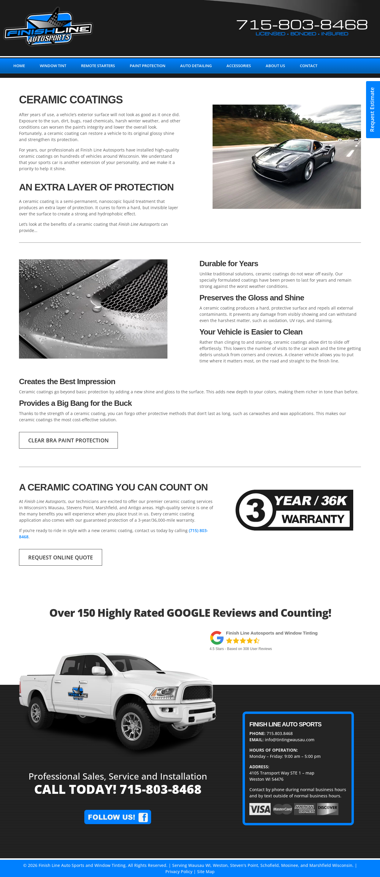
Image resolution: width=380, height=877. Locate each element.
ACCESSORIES (239, 65)
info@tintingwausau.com (289, 739)
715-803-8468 (302, 24)
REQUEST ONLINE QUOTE (60, 557)
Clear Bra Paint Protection (68, 440)
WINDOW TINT (53, 65)
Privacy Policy (178, 871)
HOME (19, 65)
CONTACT (308, 65)
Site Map (206, 871)
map (309, 773)
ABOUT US (275, 65)
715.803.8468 (280, 733)
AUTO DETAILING (196, 65)
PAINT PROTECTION (147, 65)
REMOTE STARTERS (98, 65)
